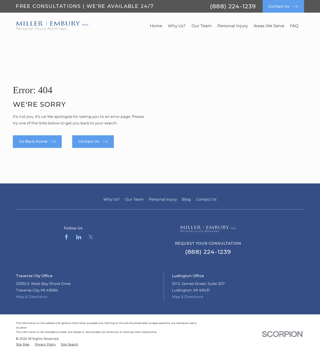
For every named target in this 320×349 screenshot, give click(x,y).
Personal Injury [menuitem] (232, 25)
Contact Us (206, 199)
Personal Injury (163, 199)
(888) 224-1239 (233, 6)
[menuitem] (22, 344)
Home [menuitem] (156, 25)
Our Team (134, 199)
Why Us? (111, 199)
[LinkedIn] (78, 236)
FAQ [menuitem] (294, 25)
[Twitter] (90, 236)
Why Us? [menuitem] (177, 25)
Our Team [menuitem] (202, 25)
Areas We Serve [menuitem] (268, 25)
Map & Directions (31, 297)
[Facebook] (66, 236)
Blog (186, 199)
